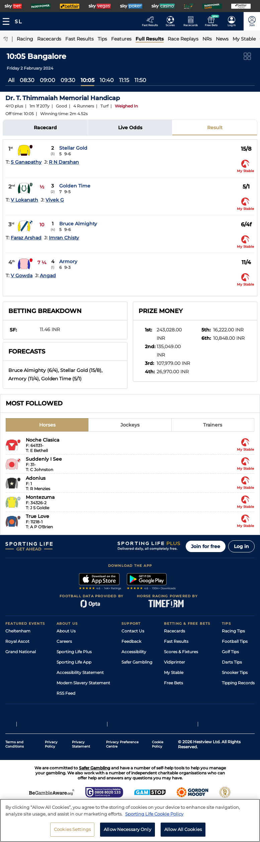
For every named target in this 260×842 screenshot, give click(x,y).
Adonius (36, 478)
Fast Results (176, 641)
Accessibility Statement (80, 672)
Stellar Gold (73, 148)
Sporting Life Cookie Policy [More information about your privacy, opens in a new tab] (154, 815)
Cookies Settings (72, 830)
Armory (68, 261)
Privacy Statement (81, 744)
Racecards (174, 630)
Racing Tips (233, 630)
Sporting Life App (74, 662)
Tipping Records (238, 682)
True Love (37, 516)
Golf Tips (230, 651)
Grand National (20, 651)
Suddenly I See (44, 459)
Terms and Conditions (14, 744)
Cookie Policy (157, 744)
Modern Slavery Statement (83, 682)
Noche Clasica (42, 440)
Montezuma (40, 497)
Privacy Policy (51, 744)
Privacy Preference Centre (122, 744)
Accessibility (133, 651)
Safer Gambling (136, 662)
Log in (241, 546)
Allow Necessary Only (127, 830)
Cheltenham (17, 630)
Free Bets (173, 682)
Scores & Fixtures (181, 651)
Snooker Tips (235, 672)
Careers (64, 641)
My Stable (173, 672)
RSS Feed (66, 693)
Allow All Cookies (183, 830)
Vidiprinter (174, 662)
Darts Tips (232, 662)
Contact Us (132, 630)
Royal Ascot (17, 641)
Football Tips (235, 641)
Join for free (205, 546)
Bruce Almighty (78, 224)
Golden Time (74, 186)
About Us (66, 630)
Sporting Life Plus (74, 651)
